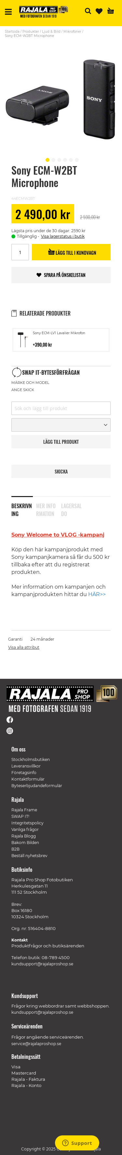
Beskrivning (21, 508)
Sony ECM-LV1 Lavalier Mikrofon (59, 333)
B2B (15, 849)
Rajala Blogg (23, 836)
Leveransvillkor (26, 766)
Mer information (46, 508)
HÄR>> (97, 594)
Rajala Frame (24, 809)
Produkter (30, 31)
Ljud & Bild (51, 31)
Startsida (12, 31)
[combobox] (61, 408)
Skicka (61, 471)
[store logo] (43, 12)
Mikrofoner (72, 31)
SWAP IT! (20, 816)
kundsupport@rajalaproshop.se (42, 963)
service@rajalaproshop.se (36, 1043)
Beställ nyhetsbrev (29, 855)
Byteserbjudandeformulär (36, 785)
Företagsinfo (23, 772)
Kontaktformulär (28, 779)
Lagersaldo (71, 508)
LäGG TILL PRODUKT (61, 441)
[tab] (23, 505)
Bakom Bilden (25, 842)
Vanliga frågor (25, 829)
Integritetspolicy (27, 822)
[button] (46, 159)
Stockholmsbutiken (30, 759)
